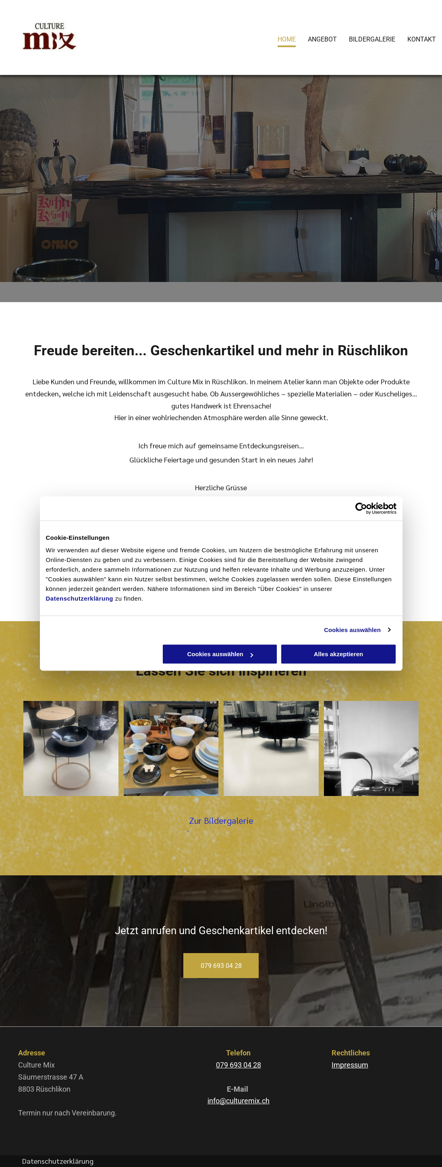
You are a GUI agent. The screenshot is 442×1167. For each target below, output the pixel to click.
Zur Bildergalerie (221, 820)
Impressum (350, 1065)
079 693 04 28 (238, 1065)
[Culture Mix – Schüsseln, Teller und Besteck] (171, 748)
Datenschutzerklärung (80, 598)
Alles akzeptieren (338, 654)
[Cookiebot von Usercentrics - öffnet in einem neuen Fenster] (361, 508)
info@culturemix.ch (239, 1101)
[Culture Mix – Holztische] (271, 748)
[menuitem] (281, 38)
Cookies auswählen (352, 629)
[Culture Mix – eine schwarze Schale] (70, 748)
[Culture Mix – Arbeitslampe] (371, 748)
